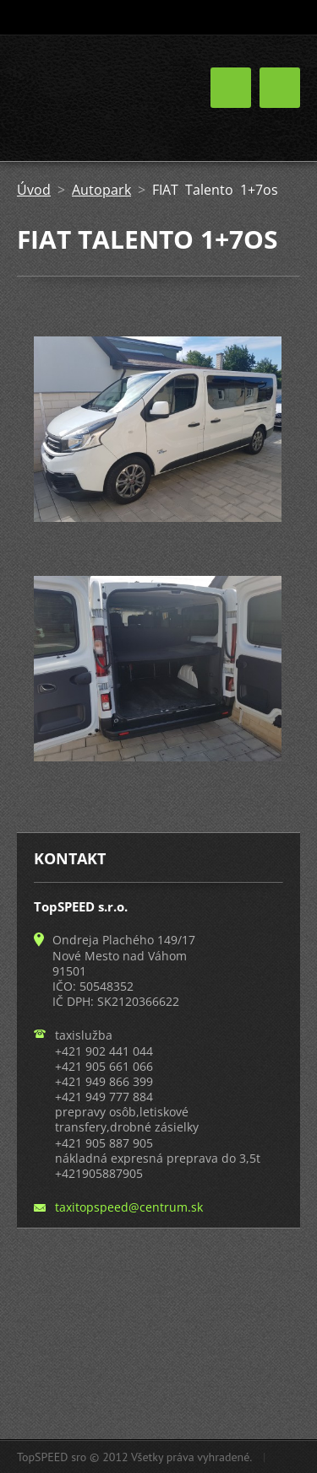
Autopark (101, 189)
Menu (280, 87)
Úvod (34, 189)
